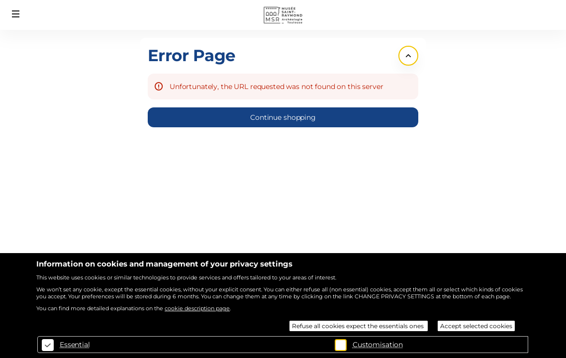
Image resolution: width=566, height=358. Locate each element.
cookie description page (197, 308)
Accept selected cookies (476, 326)
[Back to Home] (283, 14)
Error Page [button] (192, 55)
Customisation (378, 344)
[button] (16, 14)
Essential (75, 344)
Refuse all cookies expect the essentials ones (358, 326)
